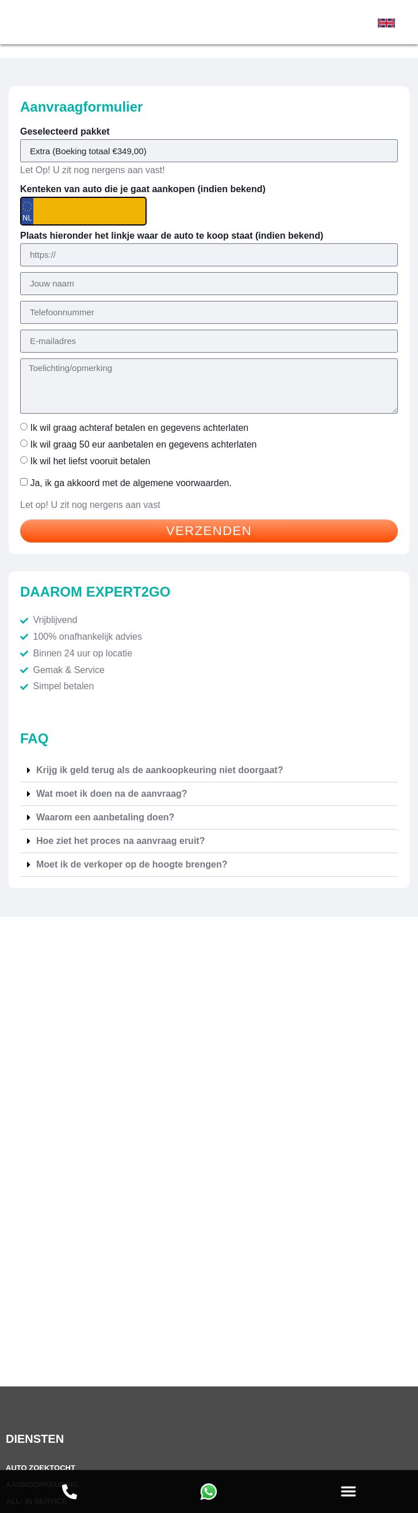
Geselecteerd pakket (65, 131)
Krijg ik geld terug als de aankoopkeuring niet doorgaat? (159, 770)
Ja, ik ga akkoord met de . (130, 483)
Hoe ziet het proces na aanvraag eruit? (120, 841)
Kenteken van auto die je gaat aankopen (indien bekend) (143, 189)
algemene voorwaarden (181, 483)
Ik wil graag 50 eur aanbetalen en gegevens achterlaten (143, 444)
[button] (348, 1491)
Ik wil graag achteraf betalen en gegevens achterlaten (139, 428)
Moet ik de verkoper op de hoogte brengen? (131, 864)
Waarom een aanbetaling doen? (105, 817)
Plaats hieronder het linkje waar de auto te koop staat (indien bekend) (171, 235)
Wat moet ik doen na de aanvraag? (111, 793)
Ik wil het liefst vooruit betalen (90, 460)
